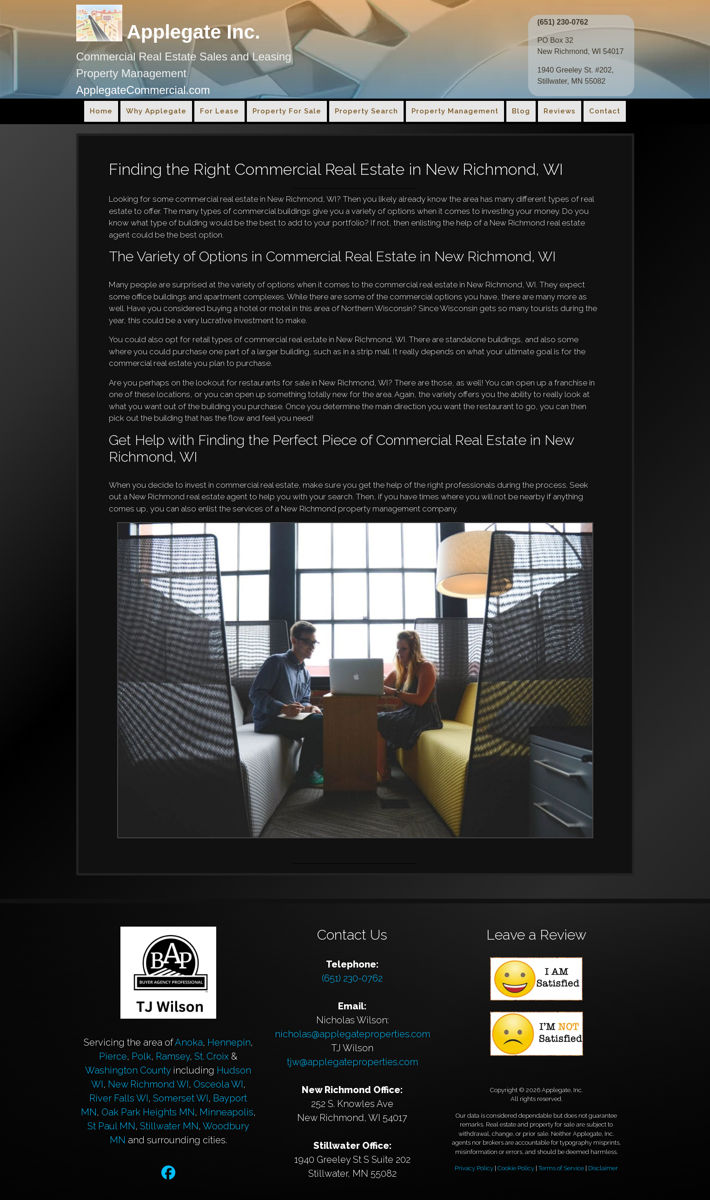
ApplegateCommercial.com (143, 90)
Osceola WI (218, 1084)
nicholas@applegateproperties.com (352, 1034)
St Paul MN (111, 1126)
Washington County (128, 1070)
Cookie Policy (516, 1168)
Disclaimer (603, 1168)
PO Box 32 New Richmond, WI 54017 (580, 45)
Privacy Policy (474, 1168)
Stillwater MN (169, 1126)
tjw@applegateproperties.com (352, 1061)
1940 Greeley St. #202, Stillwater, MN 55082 (575, 75)
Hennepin (229, 1042)
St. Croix (211, 1056)
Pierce (113, 1056)
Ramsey (173, 1056)
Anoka (189, 1042)
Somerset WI (180, 1098)
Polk (141, 1056)
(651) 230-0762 (562, 22)
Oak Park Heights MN (148, 1112)
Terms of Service (561, 1168)
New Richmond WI (148, 1084)
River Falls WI (118, 1098)
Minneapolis (226, 1112)
